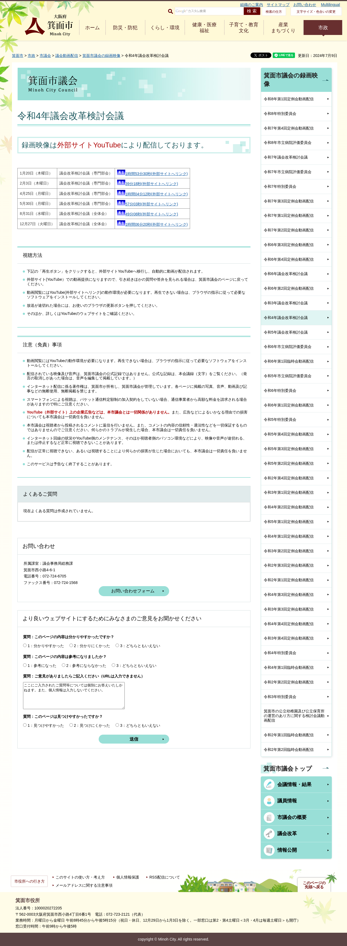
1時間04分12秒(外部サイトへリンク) (152, 194)
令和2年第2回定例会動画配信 (289, 682)
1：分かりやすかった (46, 646)
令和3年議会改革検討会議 (286, 303)
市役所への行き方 (29, 881)
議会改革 (287, 833)
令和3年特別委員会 (280, 697)
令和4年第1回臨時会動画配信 (289, 667)
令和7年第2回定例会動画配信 (289, 230)
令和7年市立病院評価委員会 (287, 172)
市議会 (45, 55)
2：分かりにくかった (92, 646)
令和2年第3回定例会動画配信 (289, 565)
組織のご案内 (251, 4)
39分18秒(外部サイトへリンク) (147, 184)
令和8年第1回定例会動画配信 (289, 99)
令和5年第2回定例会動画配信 (289, 463)
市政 (323, 27)
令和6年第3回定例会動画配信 (289, 245)
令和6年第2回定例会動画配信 (289, 288)
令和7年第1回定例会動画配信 (289, 215)
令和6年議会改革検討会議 (286, 274)
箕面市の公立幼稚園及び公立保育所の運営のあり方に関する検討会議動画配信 (294, 715)
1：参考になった (42, 665)
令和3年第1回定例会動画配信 (289, 492)
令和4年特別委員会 (280, 653)
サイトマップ (278, 4)
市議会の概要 (292, 817)
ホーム (92, 27)
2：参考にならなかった (86, 665)
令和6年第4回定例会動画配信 (289, 259)
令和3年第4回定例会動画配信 (289, 638)
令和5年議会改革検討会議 (286, 332)
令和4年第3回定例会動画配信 (289, 594)
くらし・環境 (164, 27)
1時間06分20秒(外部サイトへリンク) (152, 224)
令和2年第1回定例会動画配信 (289, 580)
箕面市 (17, 55)
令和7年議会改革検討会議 (286, 157)
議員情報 (287, 800)
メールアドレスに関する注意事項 (84, 885)
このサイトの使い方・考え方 (80, 877)
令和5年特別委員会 (280, 419)
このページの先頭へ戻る (314, 885)
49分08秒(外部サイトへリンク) (147, 214)
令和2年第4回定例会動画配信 (289, 478)
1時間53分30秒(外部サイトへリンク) (152, 174)
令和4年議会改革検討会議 (286, 317)
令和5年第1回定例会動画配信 (289, 521)
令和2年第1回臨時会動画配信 (289, 735)
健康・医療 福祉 (204, 27)
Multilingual (330, 4)
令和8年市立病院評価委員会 (287, 142)
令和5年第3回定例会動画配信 (289, 449)
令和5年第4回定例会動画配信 (289, 434)
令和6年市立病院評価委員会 (287, 346)
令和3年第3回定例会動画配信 (289, 609)
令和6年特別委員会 (280, 390)
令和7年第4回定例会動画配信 (289, 128)
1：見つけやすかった (46, 725)
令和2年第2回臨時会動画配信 (289, 749)
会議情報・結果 (294, 784)
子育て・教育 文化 (243, 27)
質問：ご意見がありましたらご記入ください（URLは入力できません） (84, 676)
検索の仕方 (274, 12)
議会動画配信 (66, 55)
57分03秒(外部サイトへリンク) (147, 204)
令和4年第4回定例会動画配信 (289, 624)
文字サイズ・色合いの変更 (316, 12)
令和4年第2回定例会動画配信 (289, 507)
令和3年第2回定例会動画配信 (289, 551)
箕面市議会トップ (288, 768)
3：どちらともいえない (140, 646)
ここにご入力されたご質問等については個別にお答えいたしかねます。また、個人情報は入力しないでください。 (74, 695)
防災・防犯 (125, 27)
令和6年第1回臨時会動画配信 (289, 361)
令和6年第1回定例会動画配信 (289, 405)
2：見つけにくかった (92, 725)
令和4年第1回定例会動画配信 (289, 536)
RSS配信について (164, 877)
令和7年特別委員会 (280, 186)
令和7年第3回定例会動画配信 (289, 201)
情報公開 (287, 850)
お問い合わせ (304, 4)
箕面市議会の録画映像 (101, 55)
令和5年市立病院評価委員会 (287, 376)
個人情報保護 (127, 877)
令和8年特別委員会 (280, 113)
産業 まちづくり (283, 27)
